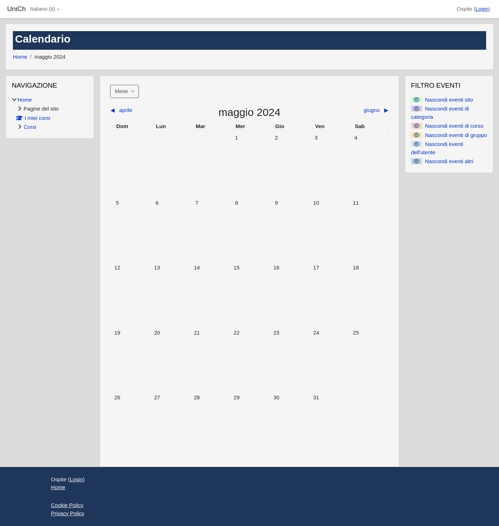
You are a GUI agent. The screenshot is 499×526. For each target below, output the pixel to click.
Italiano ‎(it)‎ (42, 9)
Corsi (30, 127)
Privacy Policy (67, 513)
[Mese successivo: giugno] (354, 110)
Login (482, 9)
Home (20, 57)
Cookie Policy (67, 505)
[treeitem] (50, 113)
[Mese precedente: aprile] (145, 110)
